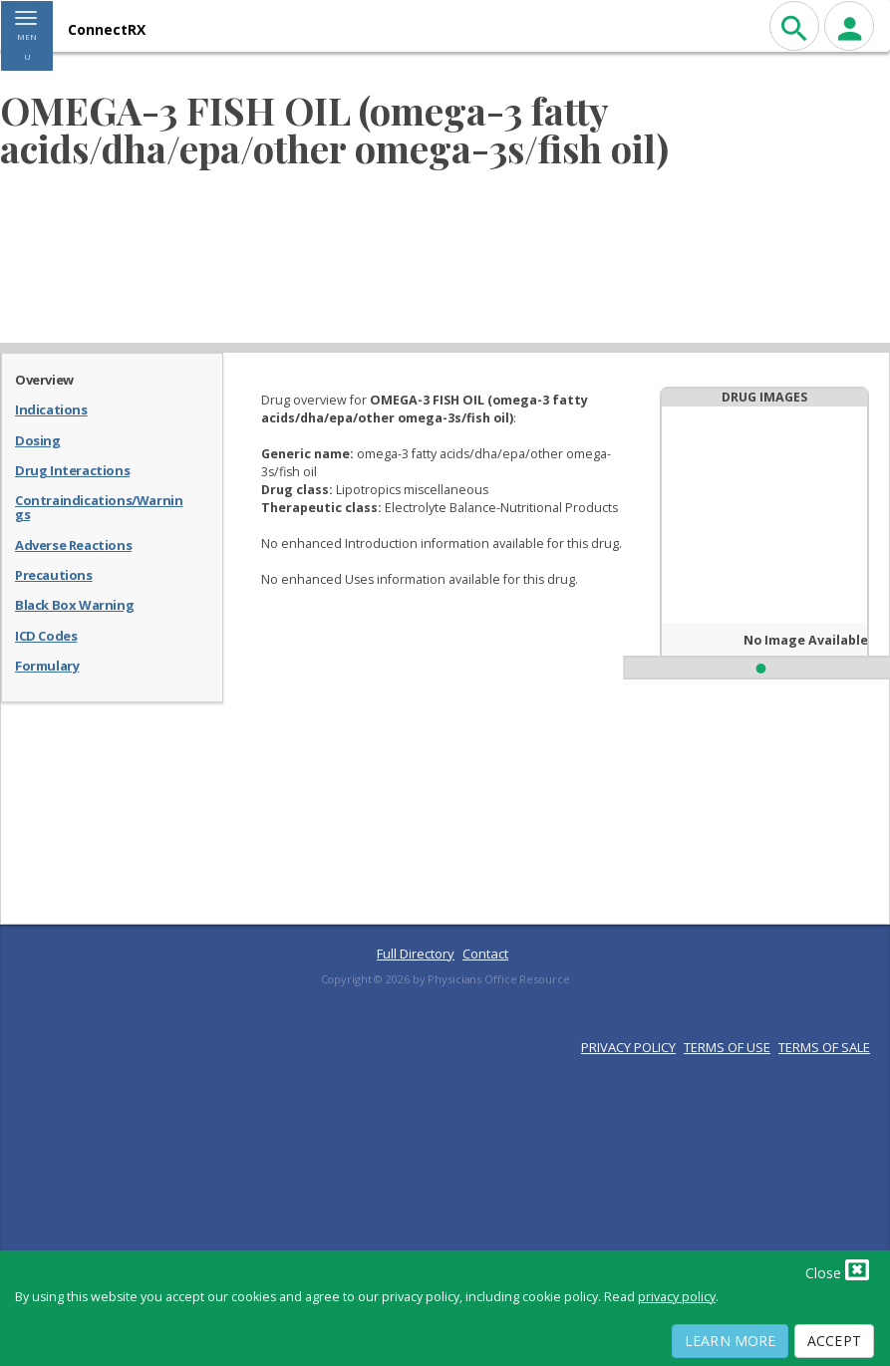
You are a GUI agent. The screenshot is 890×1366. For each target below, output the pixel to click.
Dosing (38, 439)
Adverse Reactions (73, 544)
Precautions (54, 574)
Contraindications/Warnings (98, 506)
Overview (44, 379)
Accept (834, 1340)
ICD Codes (46, 635)
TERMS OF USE (727, 1047)
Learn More (730, 1340)
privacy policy (677, 1296)
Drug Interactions (72, 469)
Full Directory (415, 953)
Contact (485, 953)
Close (837, 1269)
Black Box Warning (74, 604)
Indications (51, 408)
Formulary (47, 665)
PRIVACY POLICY (628, 1047)
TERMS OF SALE (824, 1047)
